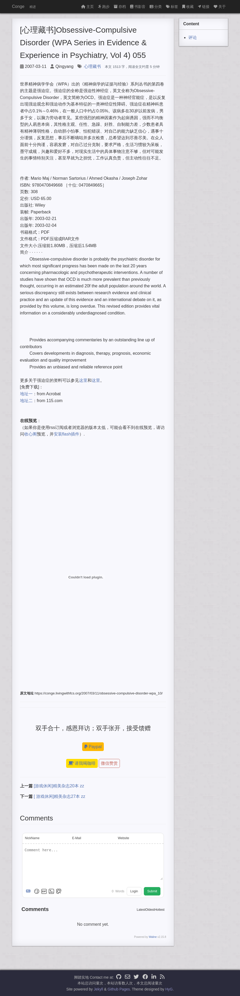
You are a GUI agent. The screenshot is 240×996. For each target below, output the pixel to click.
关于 (220, 6)
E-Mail (76, 838)
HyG (169, 989)
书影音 (137, 6)
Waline (153, 936)
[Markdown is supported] (29, 891)
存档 (120, 6)
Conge (18, 6)
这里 (83, 380)
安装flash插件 (67, 434)
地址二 (26, 400)
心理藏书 (92, 66)
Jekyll (98, 989)
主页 (87, 6)
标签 (172, 6)
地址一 (26, 394)
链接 (203, 6)
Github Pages (118, 989)
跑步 (104, 6)
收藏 (188, 6)
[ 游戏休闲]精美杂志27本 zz (59, 796)
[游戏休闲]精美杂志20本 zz (59, 786)
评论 (192, 37)
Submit (152, 891)
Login (134, 891)
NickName (32, 838)
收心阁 (30, 434)
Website (123, 838)
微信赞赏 (109, 763)
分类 (156, 6)
